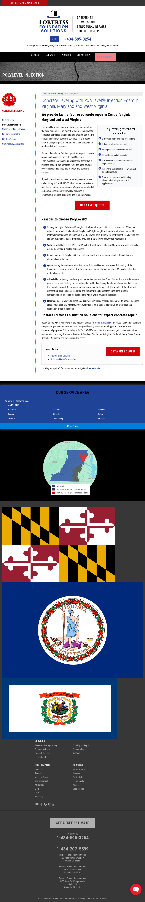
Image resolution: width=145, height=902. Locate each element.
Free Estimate (110, 55)
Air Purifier (77, 750)
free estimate (93, 365)
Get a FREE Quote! (123, 349)
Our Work (50, 55)
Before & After (79, 767)
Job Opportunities (43, 778)
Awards (38, 770)
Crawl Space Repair (81, 743)
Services (32, 55)
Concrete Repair (80, 746)
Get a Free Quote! (92, 202)
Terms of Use (92, 896)
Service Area (88, 55)
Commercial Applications (13, 141)
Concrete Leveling (13, 108)
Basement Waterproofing (46, 743)
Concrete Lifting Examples (13, 126)
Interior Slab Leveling (60, 353)
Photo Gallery (8, 117)
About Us (68, 55)
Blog (37, 786)
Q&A (37, 790)
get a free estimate (72, 820)
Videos (76, 782)
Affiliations (39, 782)
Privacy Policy (79, 896)
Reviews (76, 770)
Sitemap (103, 896)
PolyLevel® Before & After (63, 356)
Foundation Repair (43, 746)
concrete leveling (103, 320)
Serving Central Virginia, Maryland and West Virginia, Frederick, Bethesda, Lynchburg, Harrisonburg (72, 45)
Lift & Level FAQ (9, 136)
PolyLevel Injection (11, 122)
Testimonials (78, 778)
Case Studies (78, 786)
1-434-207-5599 (73, 846)
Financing (39, 794)
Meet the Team (41, 774)
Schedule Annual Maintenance (25, 3)
